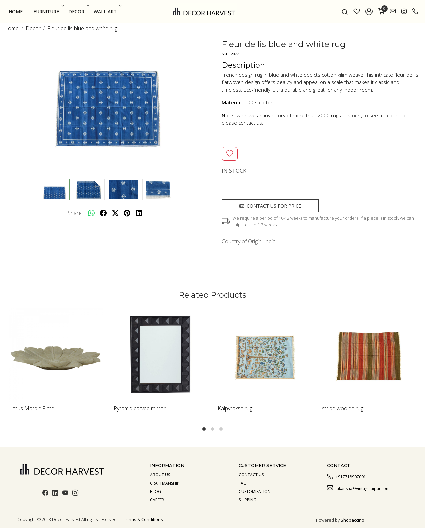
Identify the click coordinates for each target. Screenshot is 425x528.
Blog (155, 491)
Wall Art (107, 11)
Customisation (255, 491)
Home (16, 11)
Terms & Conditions (143, 519)
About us (160, 474)
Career (157, 500)
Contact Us (251, 474)
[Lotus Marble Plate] (56, 355)
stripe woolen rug (342, 408)
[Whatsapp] (91, 213)
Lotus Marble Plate (31, 408)
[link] (345, 11)
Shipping (247, 500)
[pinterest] (127, 213)
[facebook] (103, 213)
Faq (243, 483)
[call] (415, 11)
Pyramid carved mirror (140, 408)
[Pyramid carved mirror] (160, 355)
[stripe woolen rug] (369, 355)
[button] (369, 11)
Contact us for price (270, 205)
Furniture (48, 11)
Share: (75, 213)
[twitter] (115, 213)
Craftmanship (164, 483)
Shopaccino (352, 520)
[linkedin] (139, 213)
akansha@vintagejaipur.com (358, 488)
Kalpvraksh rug (235, 408)
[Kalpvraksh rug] (264, 355)
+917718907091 (346, 476)
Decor (78, 11)
